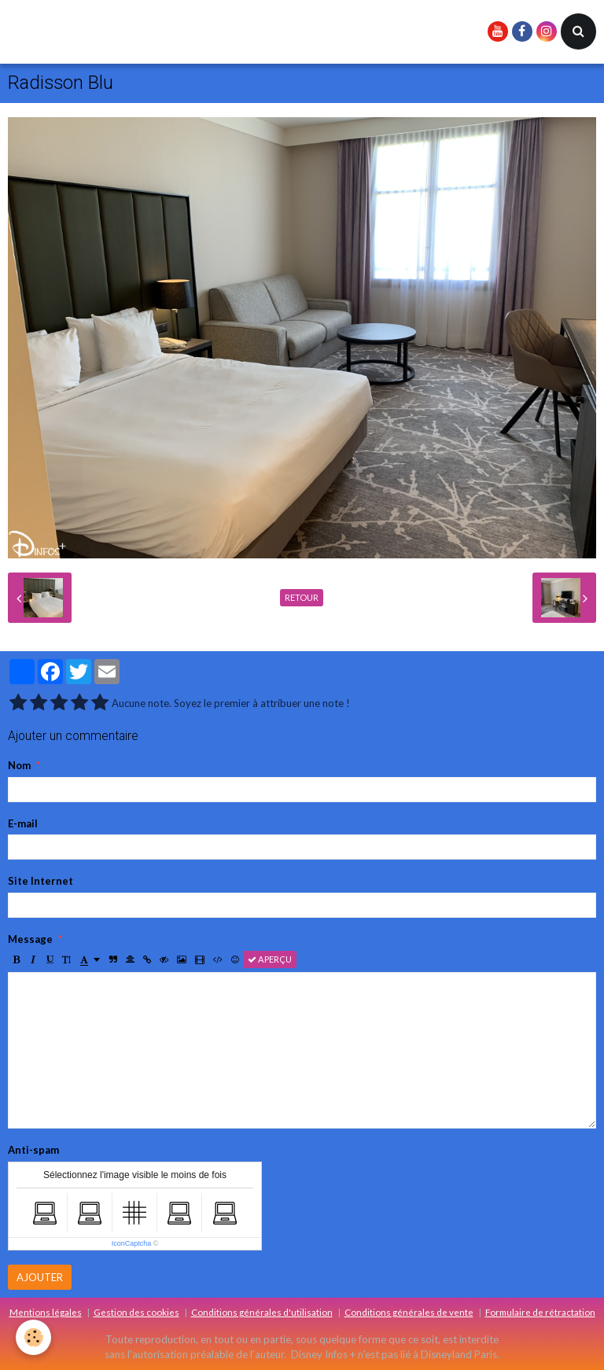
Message (30, 939)
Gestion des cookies (136, 1311)
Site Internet (40, 881)
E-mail (23, 823)
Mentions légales (45, 1311)
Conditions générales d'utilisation (262, 1311)
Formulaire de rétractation (540, 1311)
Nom (19, 765)
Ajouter (40, 1277)
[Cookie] (33, 1337)
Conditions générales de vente (408, 1311)
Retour (302, 597)
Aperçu (270, 959)
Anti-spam (33, 1150)
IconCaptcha (132, 1243)
